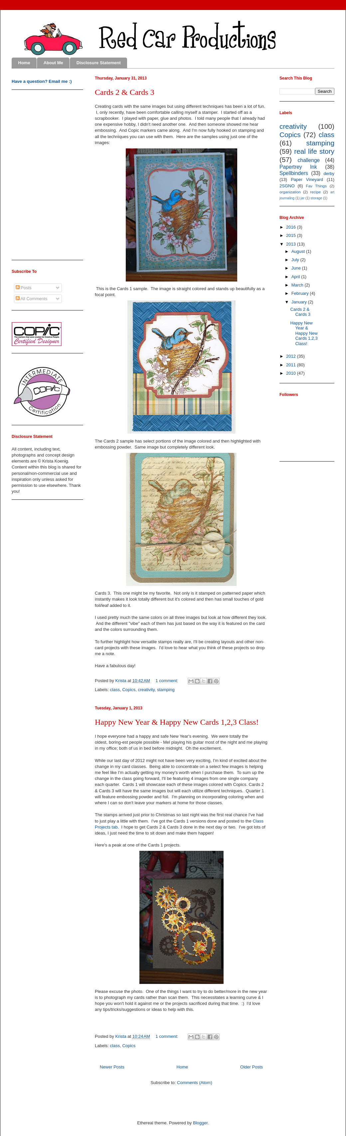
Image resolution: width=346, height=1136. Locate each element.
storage (316, 198)
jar (303, 198)
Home (24, 62)
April (296, 276)
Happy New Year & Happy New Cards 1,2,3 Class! (177, 722)
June (296, 268)
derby (328, 173)
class (115, 689)
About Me (53, 62)
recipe (315, 192)
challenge (308, 160)
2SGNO (287, 185)
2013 (291, 244)
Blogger (200, 1122)
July (295, 259)
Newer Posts (112, 1066)
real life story (314, 151)
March (298, 285)
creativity (146, 689)
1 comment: (168, 680)
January (299, 301)
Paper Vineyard (307, 179)
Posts (24, 287)
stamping (166, 689)
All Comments (32, 298)
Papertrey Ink (298, 167)
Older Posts (251, 1066)
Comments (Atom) (194, 1082)
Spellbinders (293, 173)
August (298, 251)
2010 (291, 373)
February (300, 293)
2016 (291, 227)
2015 (291, 235)
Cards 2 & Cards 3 (124, 92)
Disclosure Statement (99, 62)
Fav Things (316, 186)
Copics (128, 689)
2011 (291, 364)
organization (290, 192)
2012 (291, 356)
